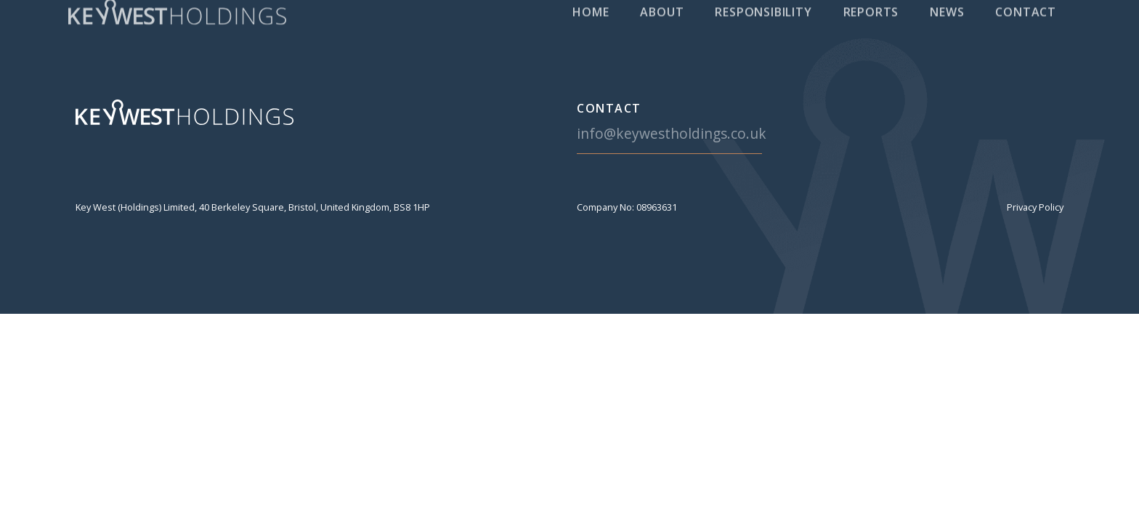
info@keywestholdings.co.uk (671, 133)
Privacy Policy (1035, 207)
